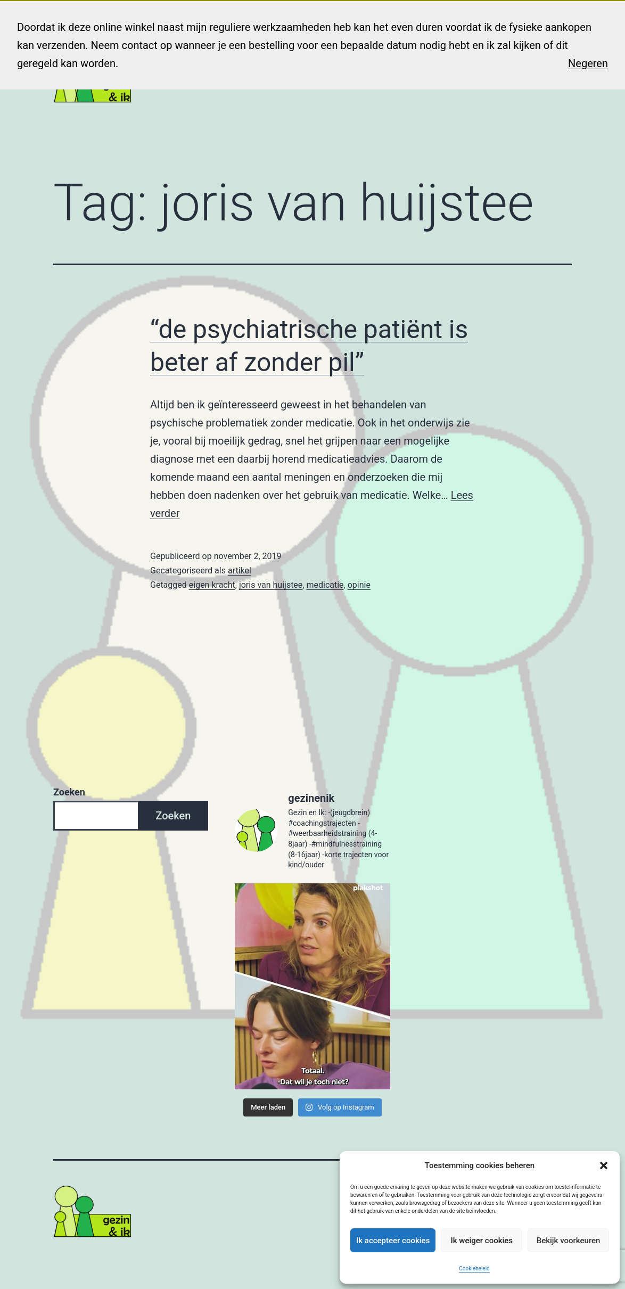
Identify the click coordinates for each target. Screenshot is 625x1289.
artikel (239, 570)
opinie (359, 585)
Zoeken (69, 792)
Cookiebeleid (474, 1268)
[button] (603, 1165)
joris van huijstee (270, 585)
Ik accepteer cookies (393, 1240)
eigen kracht (212, 585)
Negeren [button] (588, 63)
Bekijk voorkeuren (569, 1240)
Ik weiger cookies (481, 1240)
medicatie (324, 585)
